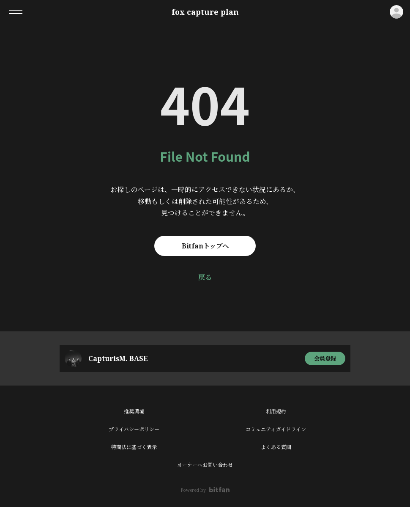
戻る (205, 277)
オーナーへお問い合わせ (205, 464)
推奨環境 (134, 411)
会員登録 (325, 358)
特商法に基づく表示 (134, 447)
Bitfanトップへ (205, 246)
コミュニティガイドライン (276, 429)
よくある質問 (276, 447)
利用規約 (276, 411)
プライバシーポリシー (134, 429)
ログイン (396, 12)
